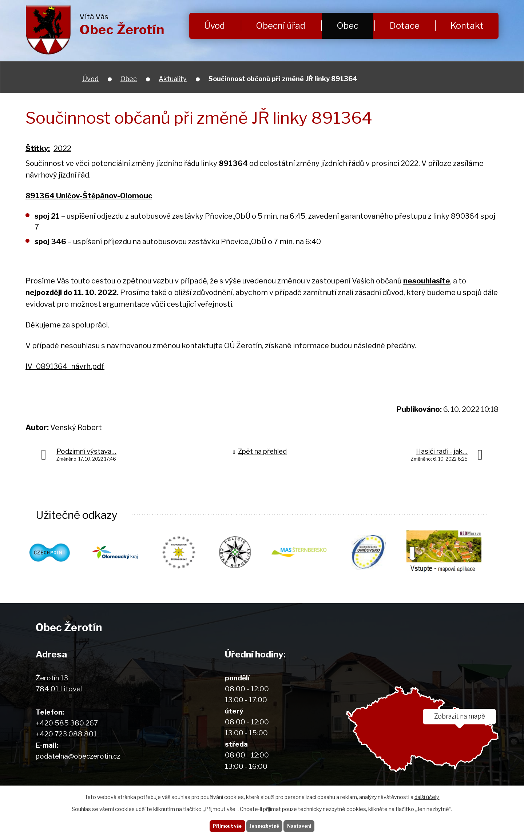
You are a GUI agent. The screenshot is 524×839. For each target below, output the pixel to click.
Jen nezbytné (264, 824)
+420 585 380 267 (67, 723)
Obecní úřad (280, 25)
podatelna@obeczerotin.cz (78, 756)
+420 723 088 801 (66, 734)
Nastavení (308, 824)
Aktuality (173, 79)
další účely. (427, 794)
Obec (347, 25)
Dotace (405, 25)
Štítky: (37, 148)
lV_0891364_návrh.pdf (64, 366)
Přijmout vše (218, 824)
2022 (62, 148)
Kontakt (467, 25)
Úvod (214, 25)
